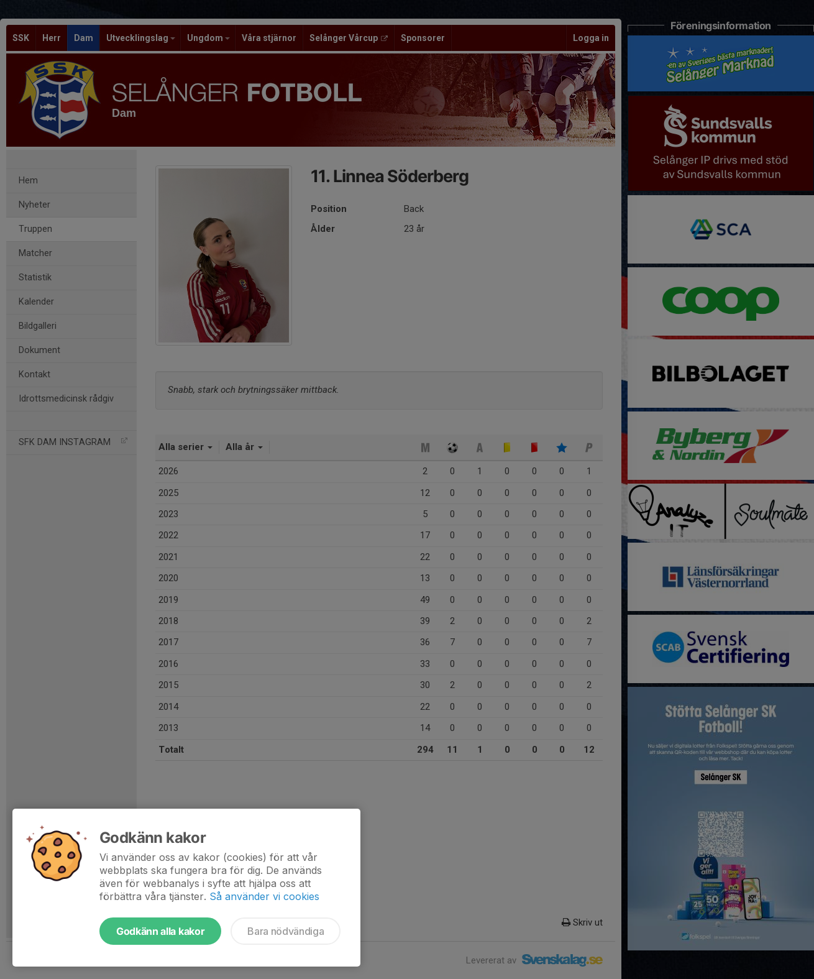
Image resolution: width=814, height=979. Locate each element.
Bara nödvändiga (285, 931)
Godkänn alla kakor (160, 931)
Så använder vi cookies (264, 896)
